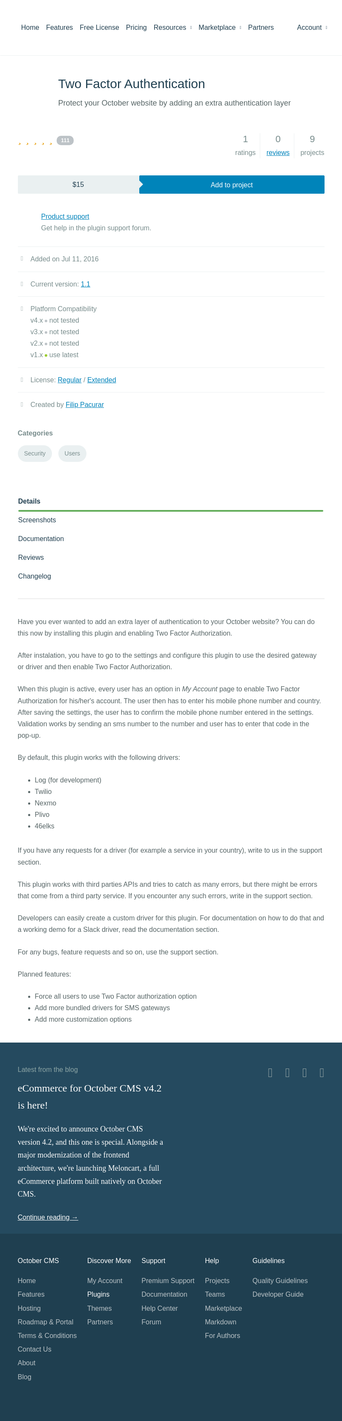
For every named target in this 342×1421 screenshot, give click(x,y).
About (27, 1363)
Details (29, 501)
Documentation (41, 538)
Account (312, 27)
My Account (105, 1280)
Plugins (98, 1294)
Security (35, 453)
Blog (25, 1377)
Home (30, 27)
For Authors (222, 1335)
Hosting (29, 1308)
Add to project (232, 185)
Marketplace (219, 27)
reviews (278, 152)
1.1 (85, 284)
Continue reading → (48, 1217)
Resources (173, 27)
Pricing (136, 27)
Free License (99, 27)
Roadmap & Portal (46, 1322)
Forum (151, 1322)
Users (72, 453)
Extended (101, 380)
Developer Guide (278, 1294)
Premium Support (168, 1280)
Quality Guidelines (280, 1280)
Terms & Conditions (47, 1335)
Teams (215, 1294)
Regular (70, 380)
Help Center (159, 1308)
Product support (65, 216)
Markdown (220, 1322)
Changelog (34, 576)
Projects (217, 1280)
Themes (99, 1308)
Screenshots (37, 520)
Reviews (31, 557)
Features (59, 27)
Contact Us (35, 1349)
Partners (261, 27)
